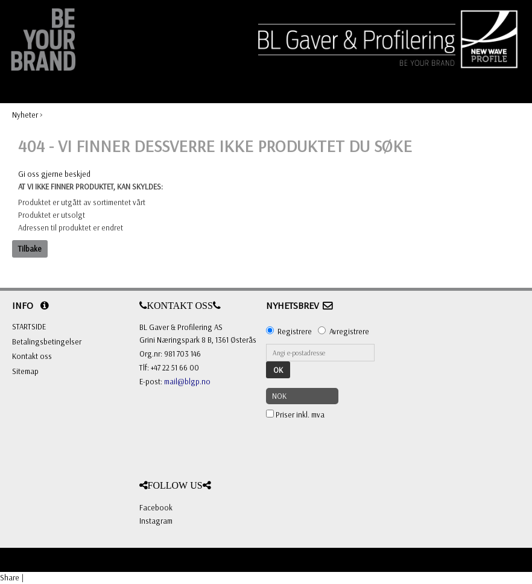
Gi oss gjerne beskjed (54, 174)
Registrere (294, 331)
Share (9, 577)
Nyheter (25, 114)
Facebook (156, 507)
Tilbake (30, 248)
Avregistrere (349, 331)
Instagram (156, 520)
